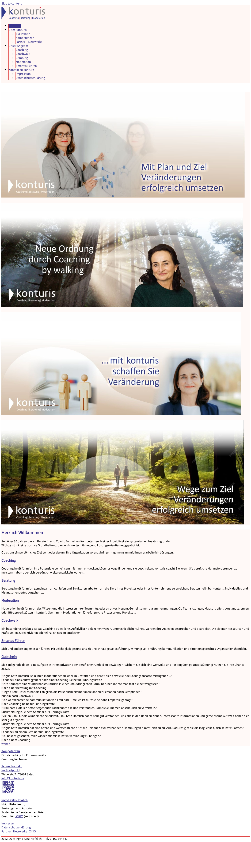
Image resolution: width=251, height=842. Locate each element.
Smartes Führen (26, 66)
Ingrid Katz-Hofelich (14, 800)
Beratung (22, 58)
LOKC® (19, 816)
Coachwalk (23, 54)
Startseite (15, 26)
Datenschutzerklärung (30, 78)
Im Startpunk (10, 770)
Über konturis (18, 30)
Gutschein (9, 656)
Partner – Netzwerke (29, 42)
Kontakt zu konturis (22, 70)
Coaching (22, 50)
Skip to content (11, 3)
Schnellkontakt (11, 766)
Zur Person (23, 34)
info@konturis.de (12, 778)
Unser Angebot (18, 46)
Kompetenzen (25, 38)
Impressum (23, 74)
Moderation (23, 62)
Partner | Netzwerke (14, 831)
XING (32, 831)
